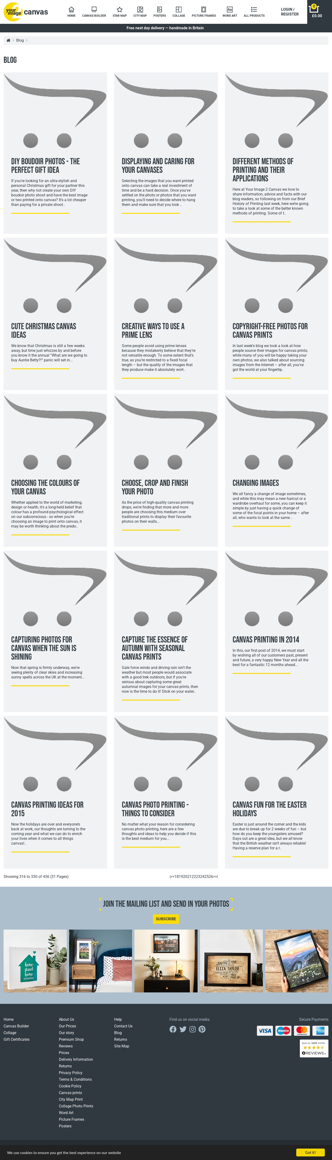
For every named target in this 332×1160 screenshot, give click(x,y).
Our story (66, 1033)
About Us (66, 1019)
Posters (65, 1126)
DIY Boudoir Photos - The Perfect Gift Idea (45, 166)
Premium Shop (71, 1039)
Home (9, 1019)
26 (211, 876)
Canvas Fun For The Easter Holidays (270, 809)
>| (216, 876)
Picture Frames (71, 1119)
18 (176, 876)
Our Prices (67, 1026)
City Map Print (71, 1099)
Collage (10, 1033)
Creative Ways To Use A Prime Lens (153, 331)
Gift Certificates (17, 1039)
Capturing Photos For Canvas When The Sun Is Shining (43, 648)
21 (189, 876)
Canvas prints (70, 1092)
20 (185, 876)
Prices (64, 1052)
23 (198, 876)
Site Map (121, 1046)
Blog (20, 40)
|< (171, 876)
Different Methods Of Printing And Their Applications (263, 170)
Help (118, 1019)
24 (202, 876)
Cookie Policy (70, 1086)
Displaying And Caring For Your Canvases (158, 166)
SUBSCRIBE (166, 919)
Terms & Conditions (75, 1079)
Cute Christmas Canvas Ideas (43, 331)
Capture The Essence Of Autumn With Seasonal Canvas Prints (155, 648)
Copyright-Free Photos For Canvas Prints (270, 331)
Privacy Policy (70, 1072)
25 (206, 876)
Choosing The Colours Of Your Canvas (45, 487)
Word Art (66, 1112)
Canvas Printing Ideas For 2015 (47, 809)
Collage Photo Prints (76, 1106)
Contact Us (123, 1026)
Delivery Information (76, 1059)
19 (181, 876)
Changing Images (256, 483)
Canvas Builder (16, 1026)
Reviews (66, 1046)
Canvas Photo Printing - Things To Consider (155, 809)
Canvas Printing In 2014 (266, 640)
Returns (65, 1066)
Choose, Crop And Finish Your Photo (155, 487)
